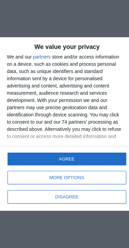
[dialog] (64, 124)
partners (42, 56)
